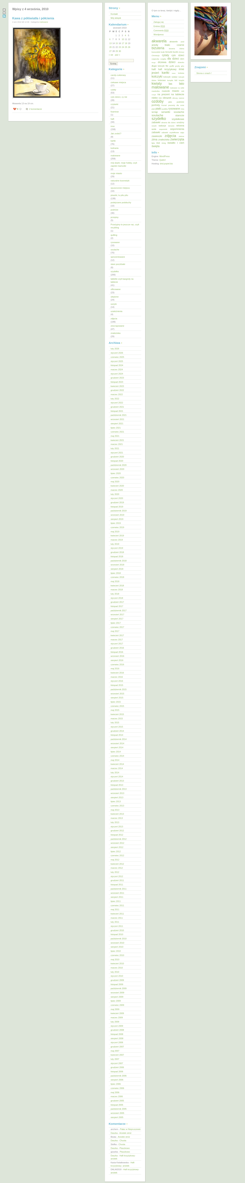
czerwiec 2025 (117, 357)
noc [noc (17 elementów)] (160, 98)
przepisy (114, 217)
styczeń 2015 (117, 727)
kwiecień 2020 (117, 486)
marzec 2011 (117, 918)
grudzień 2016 (117, 648)
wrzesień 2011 (117, 893)
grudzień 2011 (117, 880)
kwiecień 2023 (117, 386)
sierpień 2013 (117, 797)
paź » (117, 55)
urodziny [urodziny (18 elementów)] (180, 122)
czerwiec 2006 (117, 1088)
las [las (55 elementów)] (170, 83)
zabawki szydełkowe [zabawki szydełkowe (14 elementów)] (170, 132)
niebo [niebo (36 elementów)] (155, 97)
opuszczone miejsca (120, 188)
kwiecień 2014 (117, 764)
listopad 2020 (117, 461)
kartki (113, 141)
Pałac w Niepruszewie (130, 1129)
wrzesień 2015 (117, 693)
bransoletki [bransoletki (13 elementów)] (156, 52)
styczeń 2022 (117, 402)
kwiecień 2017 (117, 635)
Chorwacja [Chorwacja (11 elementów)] (155, 56)
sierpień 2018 (117, 569)
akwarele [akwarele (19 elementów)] (174, 41)
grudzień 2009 (117, 980)
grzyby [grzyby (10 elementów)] (177, 66)
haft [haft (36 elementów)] (154, 69)
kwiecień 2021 (117, 440)
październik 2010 (119, 938)
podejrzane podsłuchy (121, 202)
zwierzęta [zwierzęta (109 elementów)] (177, 139)
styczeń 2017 (117, 643)
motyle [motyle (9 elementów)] (154, 95)
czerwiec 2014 (117, 756)
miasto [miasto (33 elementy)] (175, 91)
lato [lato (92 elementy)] (181, 83)
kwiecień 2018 (117, 585)
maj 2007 (115, 1051)
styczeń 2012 (117, 876)
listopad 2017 (117, 606)
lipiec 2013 (116, 801)
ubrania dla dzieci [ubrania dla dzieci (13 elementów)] (168, 123)
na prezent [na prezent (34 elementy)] (163, 94)
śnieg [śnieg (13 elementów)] (164, 143)
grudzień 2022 (117, 390)
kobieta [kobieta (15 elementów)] (181, 73)
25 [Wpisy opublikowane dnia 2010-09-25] (126, 47)
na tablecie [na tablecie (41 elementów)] (177, 94)
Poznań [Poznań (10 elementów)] (164, 105)
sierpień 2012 (117, 847)
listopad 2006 (117, 1071)
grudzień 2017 (117, 602)
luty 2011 (115, 922)
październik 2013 (119, 789)
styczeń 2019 (117, 548)
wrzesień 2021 (117, 419)
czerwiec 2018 (117, 577)
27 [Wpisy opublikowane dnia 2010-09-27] (110, 51)
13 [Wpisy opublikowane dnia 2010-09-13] (110, 43)
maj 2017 (115, 631)
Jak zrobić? (116, 133)
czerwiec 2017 (117, 627)
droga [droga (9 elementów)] (153, 62)
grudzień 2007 (117, 1046)
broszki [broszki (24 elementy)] (168, 52)
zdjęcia (114, 318)
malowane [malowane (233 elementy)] (160, 87)
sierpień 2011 (117, 897)
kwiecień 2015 (117, 714)
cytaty (113, 89)
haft (112, 119)
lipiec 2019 (116, 523)
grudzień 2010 (117, 930)
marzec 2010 (117, 968)
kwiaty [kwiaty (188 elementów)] (157, 83)
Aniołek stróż (125, 1133)
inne (113, 126)
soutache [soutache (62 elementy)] (157, 115)
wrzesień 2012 (117, 843)
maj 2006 (115, 1092)
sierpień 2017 (117, 619)
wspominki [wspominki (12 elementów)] (163, 129)
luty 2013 (115, 822)
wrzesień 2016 (117, 656)
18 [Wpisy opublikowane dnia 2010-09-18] (126, 43)
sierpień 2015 (117, 697)
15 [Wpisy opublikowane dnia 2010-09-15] (117, 43)
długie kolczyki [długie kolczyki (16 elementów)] (158, 66)
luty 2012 (115, 872)
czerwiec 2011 (117, 905)
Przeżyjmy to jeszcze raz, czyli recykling (125, 226)
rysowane (115, 242)
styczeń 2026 (117, 353)
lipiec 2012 (116, 851)
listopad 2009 (117, 984)
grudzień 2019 (117, 502)
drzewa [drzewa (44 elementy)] (162, 62)
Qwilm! (162, 160)
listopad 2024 (117, 365)
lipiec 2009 (116, 1001)
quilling (114, 235)
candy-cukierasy (118, 75)
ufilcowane (116, 289)
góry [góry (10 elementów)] (182, 66)
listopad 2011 (117, 884)
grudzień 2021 (117, 407)
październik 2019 (119, 511)
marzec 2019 (117, 540)
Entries (159, 26)
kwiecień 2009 (117, 1013)
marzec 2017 (117, 639)
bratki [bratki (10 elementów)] (163, 52)
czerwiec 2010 (117, 955)
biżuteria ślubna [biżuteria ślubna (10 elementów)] (176, 49)
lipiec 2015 (116, 702)
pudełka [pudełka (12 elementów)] (165, 109)
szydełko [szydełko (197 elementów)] (159, 118)
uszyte (114, 304)
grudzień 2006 (117, 1067)
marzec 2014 (117, 768)
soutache (115, 249)
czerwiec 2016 (117, 664)
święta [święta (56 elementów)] (156, 146)
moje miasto (116, 173)
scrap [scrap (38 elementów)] (155, 112)
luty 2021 (115, 448)
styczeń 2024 (117, 374)
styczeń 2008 (117, 1042)
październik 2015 (119, 689)
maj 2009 (115, 1009)
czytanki (114, 104)
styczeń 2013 (117, 826)
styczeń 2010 (117, 976)
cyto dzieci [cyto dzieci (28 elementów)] (178, 55)
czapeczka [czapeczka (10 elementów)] (155, 59)
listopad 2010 (117, 934)
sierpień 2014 (117, 747)
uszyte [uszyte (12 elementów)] (154, 126)
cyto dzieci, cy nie (119, 97)
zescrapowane (117, 326)
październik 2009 (119, 988)
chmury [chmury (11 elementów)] (181, 52)
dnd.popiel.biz (166, 163)
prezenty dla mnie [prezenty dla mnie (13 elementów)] (176, 105)
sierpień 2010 (117, 947)
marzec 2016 (117, 677)
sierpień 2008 (117, 1038)
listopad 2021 (117, 411)
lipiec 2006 (116, 1084)
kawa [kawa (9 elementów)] (174, 73)
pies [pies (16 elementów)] (170, 102)
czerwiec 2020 (117, 477)
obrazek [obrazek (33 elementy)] (167, 98)
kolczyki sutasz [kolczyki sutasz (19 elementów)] (170, 77)
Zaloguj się (159, 22)
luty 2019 (115, 544)
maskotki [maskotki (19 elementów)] (166, 91)
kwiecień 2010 (117, 963)
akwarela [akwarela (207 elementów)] (159, 41)
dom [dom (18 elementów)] (182, 59)
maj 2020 (115, 481)
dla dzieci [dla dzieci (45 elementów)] (173, 58)
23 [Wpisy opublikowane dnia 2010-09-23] (120, 47)
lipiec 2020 (116, 473)
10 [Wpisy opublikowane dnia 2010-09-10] (123, 39)
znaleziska (115, 333)
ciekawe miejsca (118, 82)
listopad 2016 (117, 652)
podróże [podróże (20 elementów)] (180, 102)
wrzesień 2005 (117, 1113)
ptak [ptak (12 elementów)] (153, 109)
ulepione (115, 297)
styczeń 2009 (117, 1026)
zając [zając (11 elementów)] (182, 133)
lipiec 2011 (116, 901)
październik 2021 (119, 415)
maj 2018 (115, 581)
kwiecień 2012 (117, 864)
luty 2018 (115, 594)
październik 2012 (119, 839)
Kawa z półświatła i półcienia (33, 18)
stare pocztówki (118, 264)
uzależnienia (116, 311)
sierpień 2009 (117, 997)
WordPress (164, 156)
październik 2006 (119, 1076)
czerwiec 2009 (117, 1005)
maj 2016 (115, 668)
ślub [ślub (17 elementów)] (158, 143)
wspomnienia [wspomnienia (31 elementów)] (177, 129)
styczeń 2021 (117, 452)
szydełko (115, 271)
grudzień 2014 (117, 731)
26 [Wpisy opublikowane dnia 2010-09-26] (129, 47)
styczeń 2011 (117, 926)
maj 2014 (115, 760)
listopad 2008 (117, 1034)
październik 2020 (119, 465)
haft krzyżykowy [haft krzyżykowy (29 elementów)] (167, 69)
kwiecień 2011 (117, 914)
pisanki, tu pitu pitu (119, 195)
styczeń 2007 (117, 1063)
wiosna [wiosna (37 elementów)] (180, 125)
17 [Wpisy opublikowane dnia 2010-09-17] (123, 43)
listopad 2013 (117, 785)
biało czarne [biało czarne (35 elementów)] (174, 44)
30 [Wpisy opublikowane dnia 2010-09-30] (120, 51)
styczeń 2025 (117, 361)
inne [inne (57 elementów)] (181, 69)
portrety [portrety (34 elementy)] (156, 105)
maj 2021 (115, 436)
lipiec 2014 (116, 751)
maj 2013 (115, 810)
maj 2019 (115, 531)
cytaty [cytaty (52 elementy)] (165, 55)
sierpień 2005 (117, 1117)
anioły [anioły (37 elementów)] (155, 44)
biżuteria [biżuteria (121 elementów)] (158, 48)
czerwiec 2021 (117, 432)
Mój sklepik (116, 18)
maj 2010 (115, 959)
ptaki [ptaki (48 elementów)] (158, 108)
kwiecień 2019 (117, 535)
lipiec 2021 (116, 428)
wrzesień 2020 (117, 469)
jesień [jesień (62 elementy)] (155, 72)
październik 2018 (119, 561)
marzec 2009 (117, 1017)
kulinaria (114, 148)
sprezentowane (118, 257)
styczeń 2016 (117, 681)
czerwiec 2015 (117, 706)
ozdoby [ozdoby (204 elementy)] (158, 101)
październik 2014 (119, 739)
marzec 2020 (117, 490)
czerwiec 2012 (117, 855)
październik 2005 (119, 1109)
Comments (161, 30)
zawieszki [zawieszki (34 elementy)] (157, 136)
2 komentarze (35, 109)
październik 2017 (119, 610)
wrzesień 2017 (117, 614)
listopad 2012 (117, 835)
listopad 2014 (117, 735)
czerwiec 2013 (117, 806)
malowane (43, 22)
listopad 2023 (117, 382)
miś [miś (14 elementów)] (182, 91)
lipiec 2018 (116, 573)
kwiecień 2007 (117, 1055)
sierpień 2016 (117, 660)
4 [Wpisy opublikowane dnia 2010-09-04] (125, 35)
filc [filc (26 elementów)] (167, 66)
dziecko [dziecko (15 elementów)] (181, 62)
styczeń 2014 (117, 776)
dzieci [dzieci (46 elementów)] (172, 62)
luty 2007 (115, 1059)
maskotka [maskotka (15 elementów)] (156, 91)
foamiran (115, 112)
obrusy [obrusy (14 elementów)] (175, 98)
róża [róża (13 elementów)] (182, 109)
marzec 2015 (117, 718)
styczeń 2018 (117, 598)
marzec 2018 (117, 589)
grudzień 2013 (117, 781)
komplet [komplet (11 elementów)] (170, 80)
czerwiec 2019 (117, 527)
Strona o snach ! (204, 73)
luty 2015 (115, 722)
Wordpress (159, 34)
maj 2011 (115, 909)
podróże (114, 210)
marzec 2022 (117, 394)
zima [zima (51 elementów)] (154, 139)
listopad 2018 (117, 556)
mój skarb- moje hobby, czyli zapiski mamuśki (124, 164)
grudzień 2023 (117, 378)
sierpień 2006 (117, 1080)
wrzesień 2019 (117, 515)
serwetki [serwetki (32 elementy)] (165, 112)
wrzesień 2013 (117, 793)
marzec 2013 (117, 818)
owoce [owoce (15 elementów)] (181, 98)
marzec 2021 (117, 444)
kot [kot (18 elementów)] (176, 80)
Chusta (122, 1140)
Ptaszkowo (124, 1148)
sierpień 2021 (117, 423)
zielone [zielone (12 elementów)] (181, 136)
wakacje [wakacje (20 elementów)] (162, 126)
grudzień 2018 (117, 552)
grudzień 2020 (117, 457)
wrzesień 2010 (117, 943)
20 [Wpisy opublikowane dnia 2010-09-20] (110, 47)
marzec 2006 (117, 1096)
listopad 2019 (117, 506)
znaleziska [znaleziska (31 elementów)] (163, 139)
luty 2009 (115, 1022)
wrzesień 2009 (117, 992)
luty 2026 (115, 348)
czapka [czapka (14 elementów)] (163, 59)
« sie (111, 55)
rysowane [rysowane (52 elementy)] (174, 108)
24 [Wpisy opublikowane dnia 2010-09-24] (123, 47)
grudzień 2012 (117, 830)
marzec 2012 (117, 868)
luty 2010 (115, 972)
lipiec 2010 (116, 951)
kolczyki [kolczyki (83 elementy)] (157, 76)
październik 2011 (119, 889)
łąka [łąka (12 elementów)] (153, 143)
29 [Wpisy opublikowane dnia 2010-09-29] (117, 51)
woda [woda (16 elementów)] (154, 129)
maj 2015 (115, 710)
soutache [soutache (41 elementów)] (179, 112)
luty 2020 (115, 494)
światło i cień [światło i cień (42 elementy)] (175, 142)
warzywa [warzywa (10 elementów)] (171, 126)
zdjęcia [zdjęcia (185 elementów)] (170, 136)
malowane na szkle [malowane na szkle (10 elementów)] (177, 88)
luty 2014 (115, 772)
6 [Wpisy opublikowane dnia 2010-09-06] (109, 39)
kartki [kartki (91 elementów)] (165, 72)
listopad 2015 (117, 685)
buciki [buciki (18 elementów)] (175, 52)
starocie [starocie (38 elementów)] (179, 115)
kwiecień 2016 (117, 673)
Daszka (114, 1133)
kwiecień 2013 (117, 814)
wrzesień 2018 (117, 565)
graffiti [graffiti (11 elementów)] (172, 66)
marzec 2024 (117, 369)
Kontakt (114, 14)
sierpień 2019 (117, 519)
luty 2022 (115, 398)
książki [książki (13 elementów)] (181, 80)
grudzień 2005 (117, 1100)
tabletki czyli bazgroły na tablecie (122, 280)
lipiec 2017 (116, 623)
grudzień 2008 (117, 1030)
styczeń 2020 (117, 498)
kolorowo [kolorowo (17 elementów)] (162, 80)
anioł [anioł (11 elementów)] (182, 42)
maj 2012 (115, 860)
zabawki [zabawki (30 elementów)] (156, 132)
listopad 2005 (117, 1105)
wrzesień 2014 (117, 743)
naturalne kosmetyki (120, 180)
